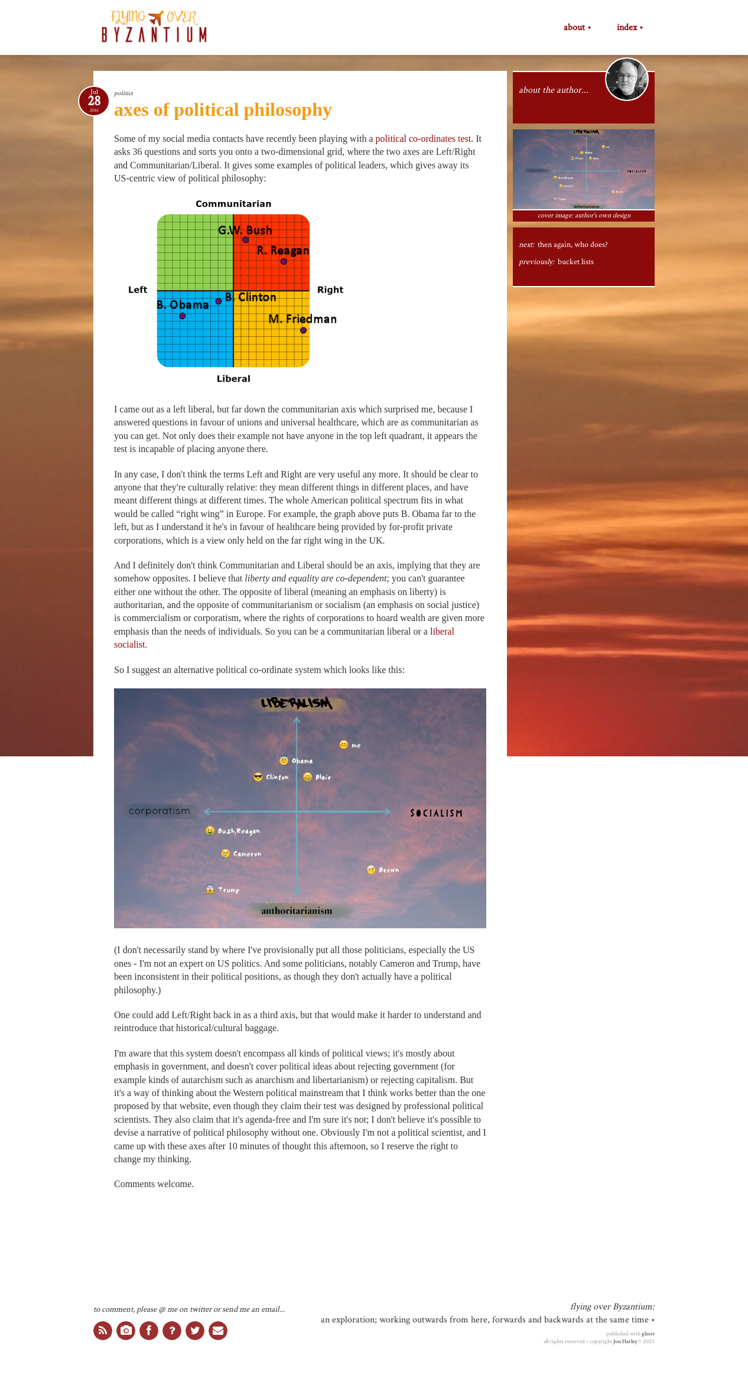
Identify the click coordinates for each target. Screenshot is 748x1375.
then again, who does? (573, 244)
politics (123, 93)
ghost (648, 1333)
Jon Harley (625, 1341)
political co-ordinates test (423, 139)
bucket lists (576, 261)
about (574, 27)
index (627, 27)
